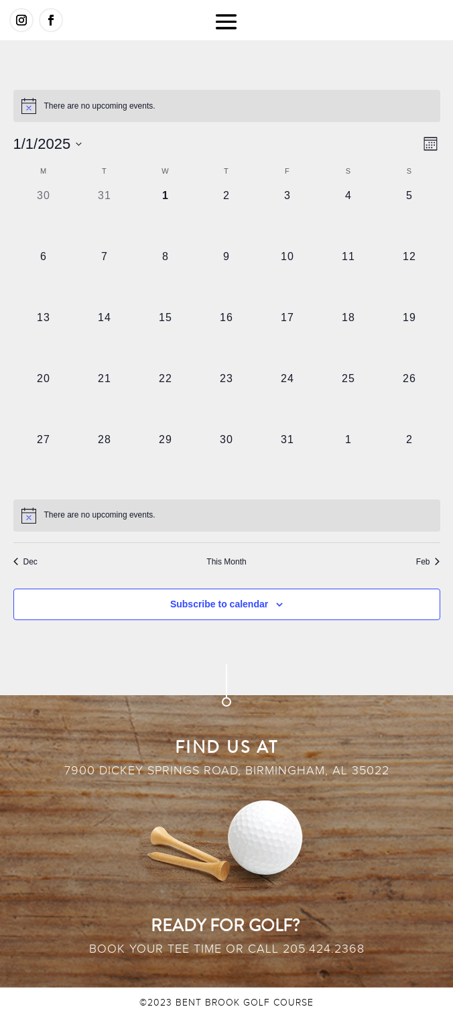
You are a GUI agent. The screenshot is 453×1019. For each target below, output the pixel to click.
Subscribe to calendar (219, 604)
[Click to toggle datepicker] (47, 144)
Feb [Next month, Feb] (428, 561)
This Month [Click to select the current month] (226, 561)
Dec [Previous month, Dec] (25, 561)
